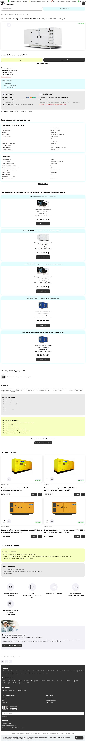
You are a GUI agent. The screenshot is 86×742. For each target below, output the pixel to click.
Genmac (4, 680)
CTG (28, 682)
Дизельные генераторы (7, 14)
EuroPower (5, 682)
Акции (3, 700)
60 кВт (37, 670)
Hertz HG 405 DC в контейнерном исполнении (43, 298)
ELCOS (13, 680)
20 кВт (17, 670)
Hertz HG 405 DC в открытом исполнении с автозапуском (43, 264)
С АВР (24, 690)
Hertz (27, 680)
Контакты (4, 702)
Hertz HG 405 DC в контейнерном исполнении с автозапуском (43, 332)
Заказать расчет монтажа (43, 442)
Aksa (57, 680)
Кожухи (19, 690)
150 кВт (63, 670)
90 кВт (53, 670)
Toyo (53, 680)
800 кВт (21, 673)
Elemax (43, 680)
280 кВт (16, 14)
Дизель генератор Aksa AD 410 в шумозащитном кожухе (15, 489)
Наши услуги (49, 702)
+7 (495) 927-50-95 (6, 723)
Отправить (4, 716)
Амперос (22, 682)
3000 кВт (45, 673)
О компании (49, 698)
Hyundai (11, 682)
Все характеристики (6, 76)
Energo (37, 680)
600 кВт (10, 673)
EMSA (18, 680)
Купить (22, 60)
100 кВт (58, 670)
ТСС (73, 680)
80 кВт (47, 670)
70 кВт (42, 670)
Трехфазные (23, 111)
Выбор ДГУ (5, 698)
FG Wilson (67, 680)
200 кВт (69, 670)
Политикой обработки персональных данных (20, 738)
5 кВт (3, 670)
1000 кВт (32, 673)
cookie (4, 738)
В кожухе (29, 111)
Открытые (4, 690)
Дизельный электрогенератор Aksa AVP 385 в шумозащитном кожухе (21, 531)
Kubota (48, 680)
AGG (9, 680)
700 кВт (15, 673)
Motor (23, 680)
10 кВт (7, 670)
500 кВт (4, 673)
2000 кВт (39, 673)
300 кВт (75, 670)
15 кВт (12, 670)
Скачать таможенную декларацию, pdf (19, 377)
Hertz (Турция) (54, 136)
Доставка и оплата (51, 700)
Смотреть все (43, 183)
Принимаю (79, 738)
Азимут (77, 680)
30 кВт (22, 670)
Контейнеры (12, 690)
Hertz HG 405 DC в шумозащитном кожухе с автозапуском (43, 231)
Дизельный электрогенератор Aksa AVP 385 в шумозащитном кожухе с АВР (64, 531)
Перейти (43, 224)
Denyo (17, 682)
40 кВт (27, 670)
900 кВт (27, 673)
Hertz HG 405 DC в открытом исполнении (43, 197)
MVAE (32, 680)
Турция (14, 85)
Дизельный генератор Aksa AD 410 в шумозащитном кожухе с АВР (60, 489)
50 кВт (32, 670)
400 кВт (80, 670)
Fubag (61, 680)
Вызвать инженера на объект (12, 645)
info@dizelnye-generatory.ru (9, 725)
